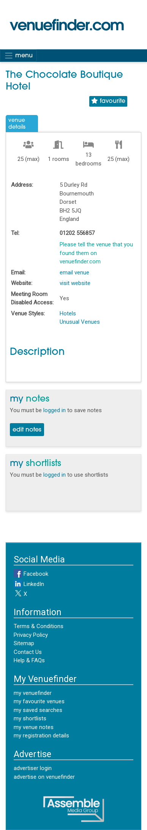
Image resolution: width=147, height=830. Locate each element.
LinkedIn (29, 584)
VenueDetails (16, 124)
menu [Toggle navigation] (18, 55)
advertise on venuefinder (44, 776)
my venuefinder (33, 693)
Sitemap (24, 643)
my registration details (41, 735)
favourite (108, 101)
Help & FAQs (29, 660)
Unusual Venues (80, 321)
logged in (54, 410)
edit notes (27, 430)
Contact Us (28, 652)
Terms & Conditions (38, 626)
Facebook (31, 573)
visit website (75, 283)
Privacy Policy (31, 635)
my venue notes (34, 727)
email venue (74, 272)
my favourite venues (39, 701)
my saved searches (38, 710)
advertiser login (33, 768)
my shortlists (30, 718)
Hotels (68, 313)
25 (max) (28, 159)
